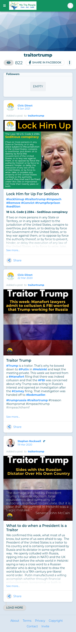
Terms (27, 621)
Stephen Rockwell (32, 441)
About (14, 621)
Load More (14, 608)
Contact (32, 626)
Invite (45, 626)
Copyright (56, 621)
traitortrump (36, 115)
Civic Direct (25, 105)
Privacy (40, 621)
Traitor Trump (18, 360)
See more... (13, 250)
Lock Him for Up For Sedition (32, 194)
